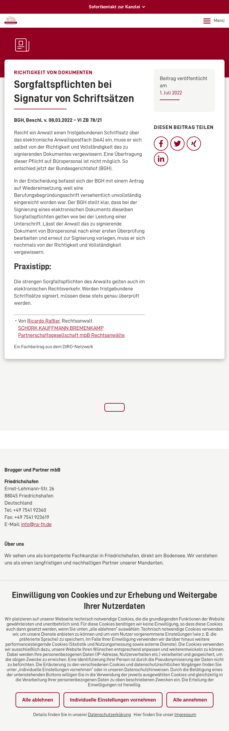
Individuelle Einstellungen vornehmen (113, 699)
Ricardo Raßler (43, 320)
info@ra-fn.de (36, 524)
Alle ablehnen (37, 699)
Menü (214, 21)
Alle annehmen (190, 699)
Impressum (185, 714)
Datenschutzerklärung (109, 714)
